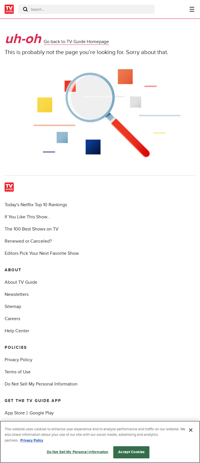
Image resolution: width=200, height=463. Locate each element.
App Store (15, 413)
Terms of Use (18, 372)
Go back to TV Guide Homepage (76, 42)
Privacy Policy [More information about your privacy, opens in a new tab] (31, 440)
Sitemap (13, 306)
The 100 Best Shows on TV (32, 229)
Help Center (17, 331)
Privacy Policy (18, 360)
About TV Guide (21, 282)
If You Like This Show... (28, 217)
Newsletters (17, 294)
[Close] (190, 430)
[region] (100, 442)
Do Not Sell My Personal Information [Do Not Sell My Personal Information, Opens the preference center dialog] (78, 452)
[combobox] (86, 9)
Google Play (41, 413)
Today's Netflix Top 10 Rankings (36, 205)
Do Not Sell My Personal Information (41, 384)
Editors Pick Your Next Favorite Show (42, 253)
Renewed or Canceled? (28, 241)
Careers (12, 319)
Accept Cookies (131, 452)
